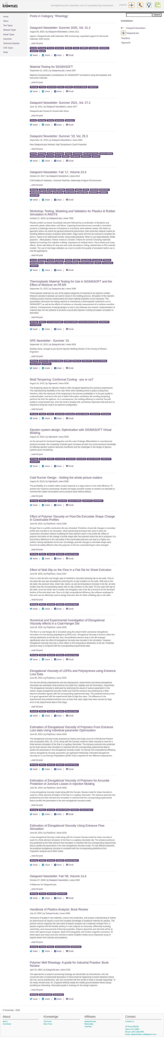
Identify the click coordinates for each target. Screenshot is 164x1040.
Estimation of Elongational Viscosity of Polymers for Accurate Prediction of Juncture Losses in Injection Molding (69, 782)
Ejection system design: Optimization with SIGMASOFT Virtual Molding (70, 431)
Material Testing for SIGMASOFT (51, 66)
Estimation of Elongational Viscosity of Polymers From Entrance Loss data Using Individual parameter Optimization (71, 728)
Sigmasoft (52, 383)
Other (5, 52)
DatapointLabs (58, 70)
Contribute (7, 1024)
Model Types (8, 34)
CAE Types (8, 48)
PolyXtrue (51, 524)
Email (69, 55)
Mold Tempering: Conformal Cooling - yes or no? (61, 379)
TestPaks (88, 1027)
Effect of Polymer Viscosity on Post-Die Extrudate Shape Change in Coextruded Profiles (72, 518)
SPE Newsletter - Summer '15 (49, 340)
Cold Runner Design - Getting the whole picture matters (66, 477)
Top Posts (47, 1021)
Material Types (9, 30)
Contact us (129, 1021)
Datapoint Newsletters (58, 32)
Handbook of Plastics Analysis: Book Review (59, 909)
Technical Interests (11, 43)
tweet (34, 55)
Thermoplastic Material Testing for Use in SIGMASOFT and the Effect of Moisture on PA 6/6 (71, 283)
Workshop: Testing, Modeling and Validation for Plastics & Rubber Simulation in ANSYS (72, 212)
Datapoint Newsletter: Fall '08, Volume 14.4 (58, 876)
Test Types (8, 25)
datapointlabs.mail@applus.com (143, 1034)
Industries (7, 39)
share (46, 55)
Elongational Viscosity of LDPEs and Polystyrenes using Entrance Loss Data (73, 672)
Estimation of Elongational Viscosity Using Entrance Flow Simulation (67, 827)
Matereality (89, 1024)
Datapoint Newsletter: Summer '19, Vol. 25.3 (59, 136)
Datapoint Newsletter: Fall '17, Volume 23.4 (58, 172)
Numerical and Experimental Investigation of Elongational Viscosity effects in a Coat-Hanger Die (67, 622)
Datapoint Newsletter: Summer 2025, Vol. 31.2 (60, 27)
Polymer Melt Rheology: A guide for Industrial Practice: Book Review (69, 964)
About (5, 21)
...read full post (36, 43)
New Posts (48, 1024)
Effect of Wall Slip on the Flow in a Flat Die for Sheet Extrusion (70, 570)
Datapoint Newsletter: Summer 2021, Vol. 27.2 (60, 102)
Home (6, 16)
